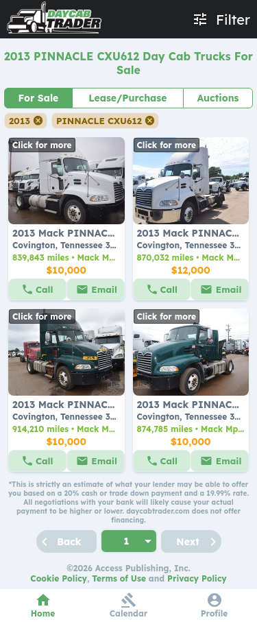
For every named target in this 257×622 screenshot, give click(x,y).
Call (44, 289)
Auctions (217, 98)
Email (104, 289)
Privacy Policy (197, 578)
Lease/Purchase (127, 98)
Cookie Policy (58, 578)
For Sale (39, 98)
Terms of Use (119, 578)
